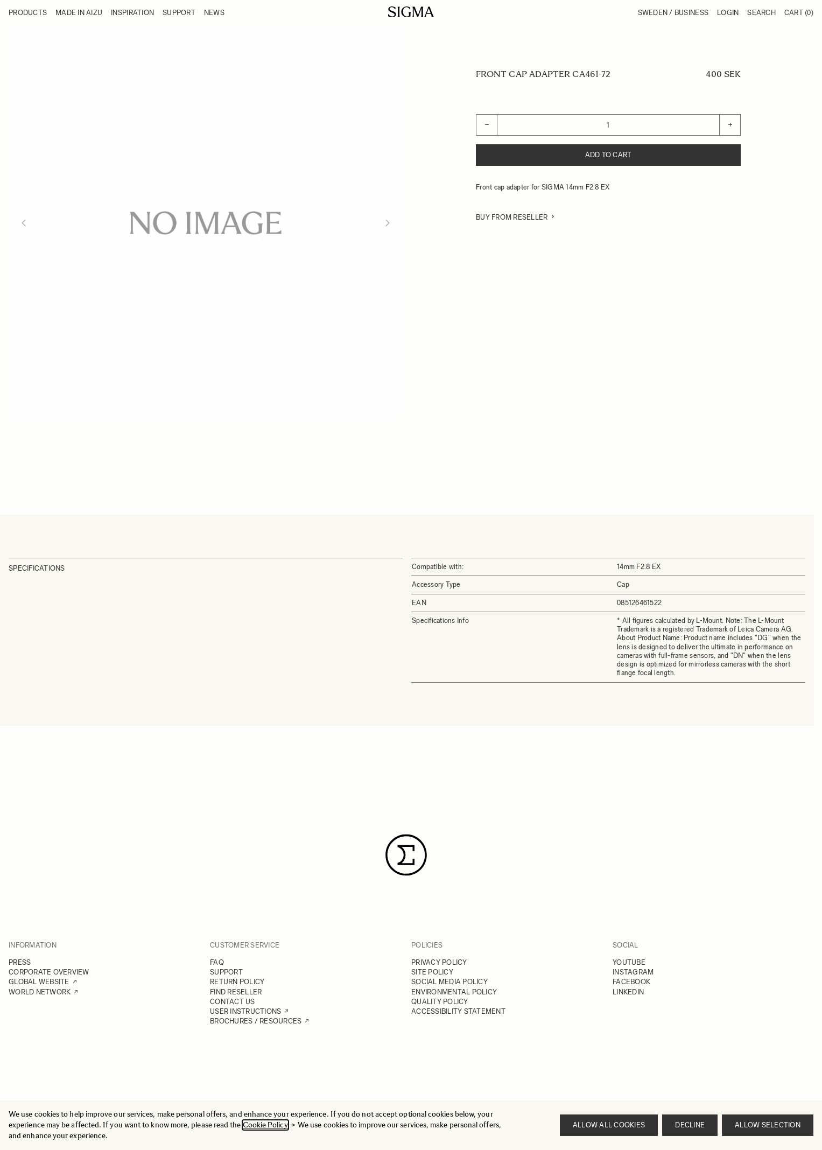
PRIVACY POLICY (439, 962)
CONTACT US (232, 1002)
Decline (690, 1125)
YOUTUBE (629, 962)
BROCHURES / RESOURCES (255, 1021)
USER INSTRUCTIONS (245, 1011)
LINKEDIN (628, 992)
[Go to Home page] (411, 11)
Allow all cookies (609, 1125)
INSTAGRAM (633, 972)
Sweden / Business (673, 13)
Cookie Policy (265, 1125)
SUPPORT (226, 972)
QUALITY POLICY (439, 1002)
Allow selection (767, 1125)
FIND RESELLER (236, 992)
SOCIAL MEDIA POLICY (449, 982)
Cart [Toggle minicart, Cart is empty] (798, 13)
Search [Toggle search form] (761, 13)
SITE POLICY (432, 972)
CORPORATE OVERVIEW (49, 972)
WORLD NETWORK (40, 992)
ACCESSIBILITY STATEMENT (458, 1011)
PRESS (20, 962)
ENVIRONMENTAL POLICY (454, 992)
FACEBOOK (631, 982)
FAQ (217, 962)
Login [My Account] (728, 13)
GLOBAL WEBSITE (39, 982)
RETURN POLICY (237, 982)
